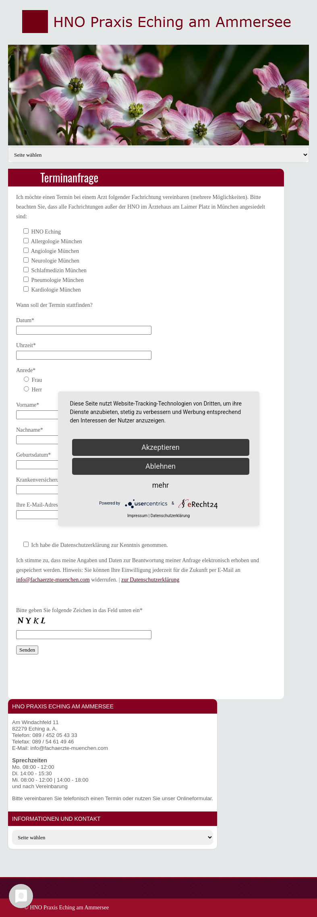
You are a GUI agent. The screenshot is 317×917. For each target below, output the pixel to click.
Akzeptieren (160, 447)
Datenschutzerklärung (170, 515)
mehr (160, 485)
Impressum (137, 515)
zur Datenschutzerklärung (150, 580)
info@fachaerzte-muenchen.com (53, 580)
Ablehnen (160, 466)
